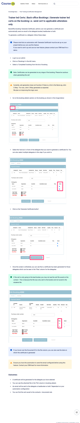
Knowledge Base (12, 11)
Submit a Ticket (24, 3)
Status (33, 3)
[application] (68, 422)
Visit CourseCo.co (43, 3)
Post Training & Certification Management (31, 11)
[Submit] (54, 3)
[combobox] (65, 4)
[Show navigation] (76, 412)
